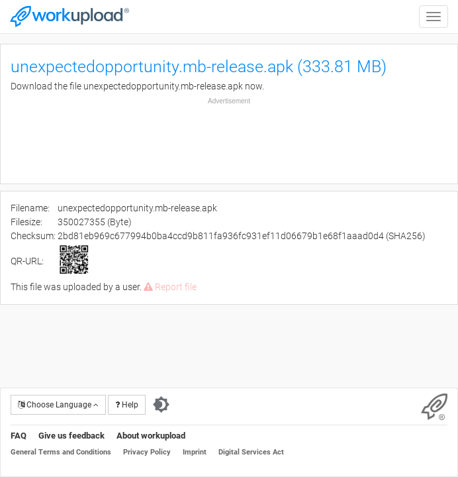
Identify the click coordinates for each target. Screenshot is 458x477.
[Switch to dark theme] (161, 405)
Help (126, 404)
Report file (170, 287)
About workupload (150, 436)
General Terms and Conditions (61, 452)
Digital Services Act (251, 452)
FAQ (18, 436)
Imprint (194, 452)
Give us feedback (71, 436)
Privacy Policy (147, 452)
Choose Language (58, 404)
